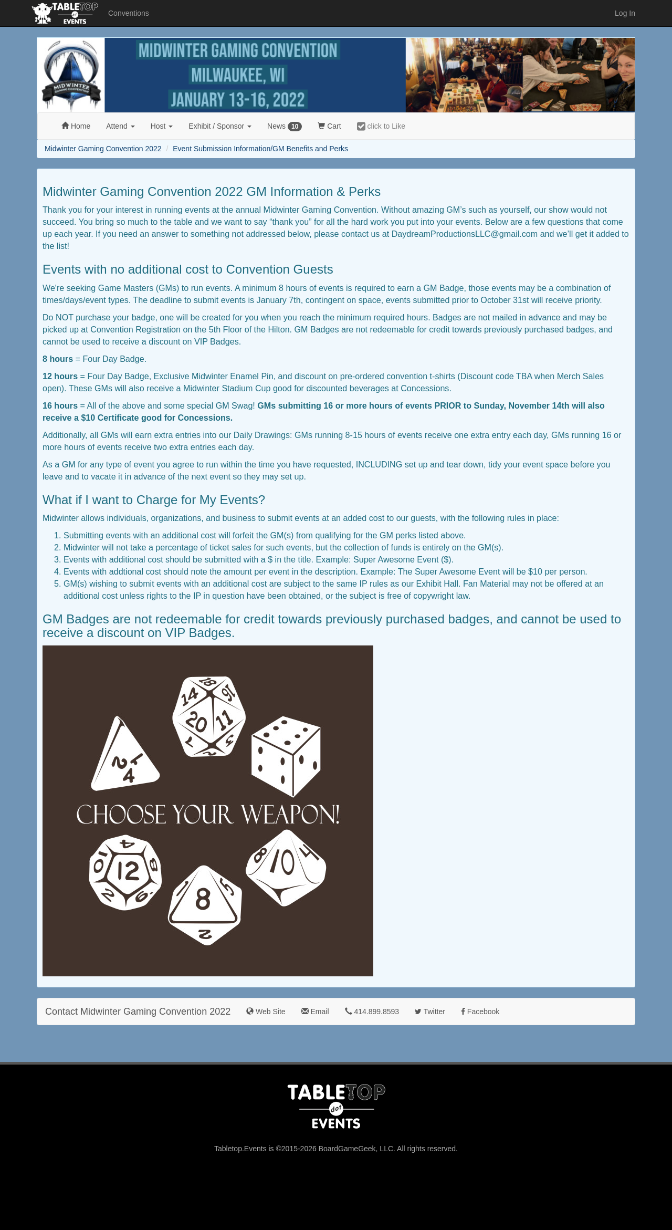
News (284, 126)
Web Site (265, 1011)
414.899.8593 (372, 1011)
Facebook (480, 1011)
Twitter (430, 1011)
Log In (625, 13)
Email (315, 1011)
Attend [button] (120, 126)
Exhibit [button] (219, 126)
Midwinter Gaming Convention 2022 (103, 148)
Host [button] (162, 126)
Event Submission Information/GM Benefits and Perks (260, 148)
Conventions (128, 13)
